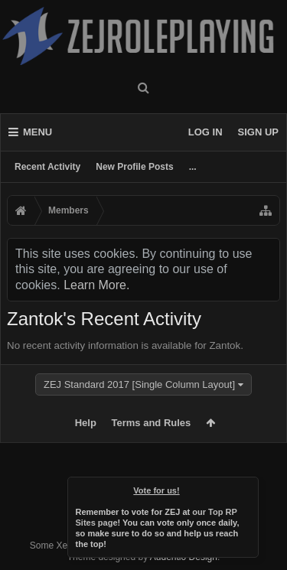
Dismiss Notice (248, 487)
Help (85, 422)
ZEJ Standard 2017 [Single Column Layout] (139, 384)
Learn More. (96, 285)
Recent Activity (47, 166)
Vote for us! (156, 490)
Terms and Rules (151, 422)
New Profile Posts (134, 166)
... (193, 166)
